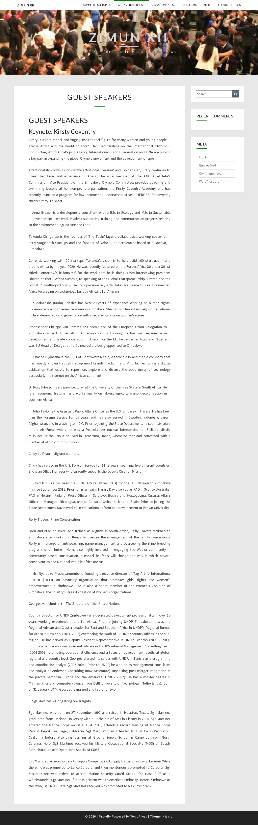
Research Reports (229, 5)
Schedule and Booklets (195, 5)
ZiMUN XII (25, 4)
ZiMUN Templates (163, 5)
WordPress (138, 816)
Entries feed (207, 165)
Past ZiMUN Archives (130, 5)
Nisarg (167, 816)
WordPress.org (209, 181)
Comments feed (210, 173)
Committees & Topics (97, 5)
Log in (203, 157)
